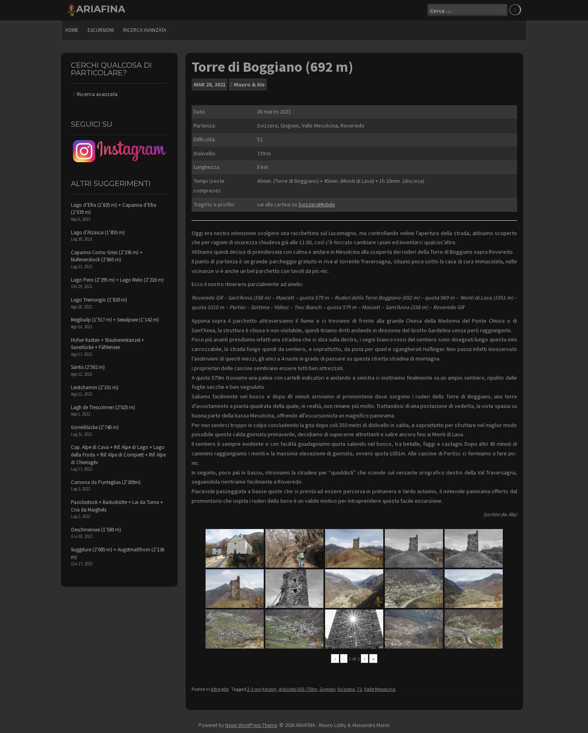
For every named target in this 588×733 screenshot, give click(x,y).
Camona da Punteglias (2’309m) (106, 482)
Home (71, 30)
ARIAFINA (100, 9)
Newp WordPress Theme (251, 725)
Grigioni (327, 689)
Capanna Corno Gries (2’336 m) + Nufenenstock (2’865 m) (107, 256)
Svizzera (346, 689)
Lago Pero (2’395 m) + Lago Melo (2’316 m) (117, 279)
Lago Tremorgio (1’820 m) (99, 299)
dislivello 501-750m (298, 689)
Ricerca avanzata (144, 30)
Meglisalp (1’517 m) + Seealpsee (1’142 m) (115, 319)
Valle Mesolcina (380, 689)
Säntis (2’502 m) (88, 367)
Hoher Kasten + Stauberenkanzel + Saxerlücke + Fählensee (107, 344)
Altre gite (220, 689)
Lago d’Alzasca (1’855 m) (98, 232)
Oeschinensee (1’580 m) (96, 529)
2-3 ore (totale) (261, 689)
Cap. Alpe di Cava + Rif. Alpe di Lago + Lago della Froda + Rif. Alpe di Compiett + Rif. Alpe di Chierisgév (118, 454)
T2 (359, 689)
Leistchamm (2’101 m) (94, 387)
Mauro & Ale (249, 84)
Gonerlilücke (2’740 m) (95, 427)
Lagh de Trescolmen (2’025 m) (103, 407)
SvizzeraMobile (316, 204)
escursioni (101, 30)
